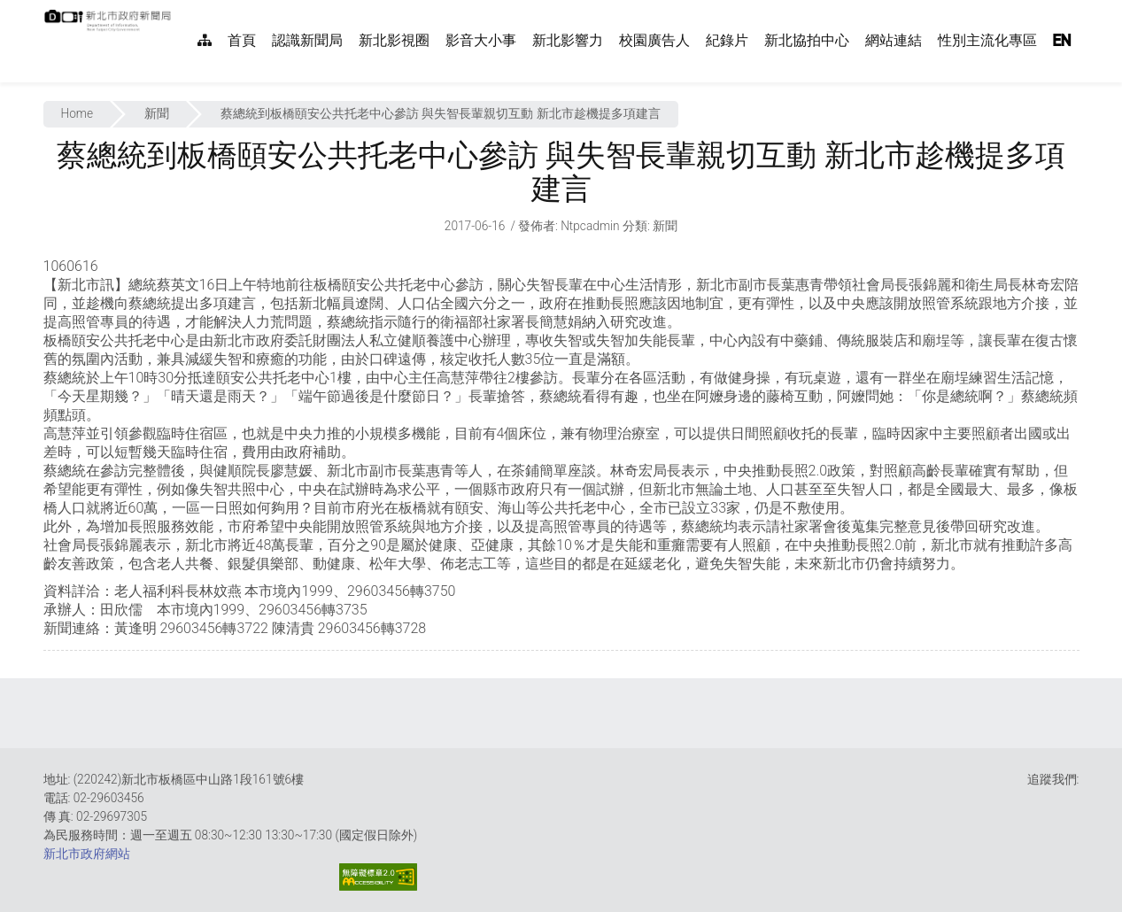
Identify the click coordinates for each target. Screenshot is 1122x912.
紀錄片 (727, 40)
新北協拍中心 (806, 40)
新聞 (156, 113)
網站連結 (893, 40)
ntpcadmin (590, 226)
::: (180, 9)
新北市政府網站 (86, 853)
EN (1062, 40)
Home (77, 113)
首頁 (242, 40)
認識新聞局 (307, 40)
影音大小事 (480, 40)
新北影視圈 (394, 40)
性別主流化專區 (987, 40)
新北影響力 (567, 40)
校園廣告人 (654, 40)
